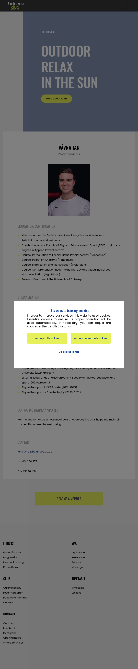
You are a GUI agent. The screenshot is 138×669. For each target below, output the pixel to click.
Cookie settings (69, 352)
